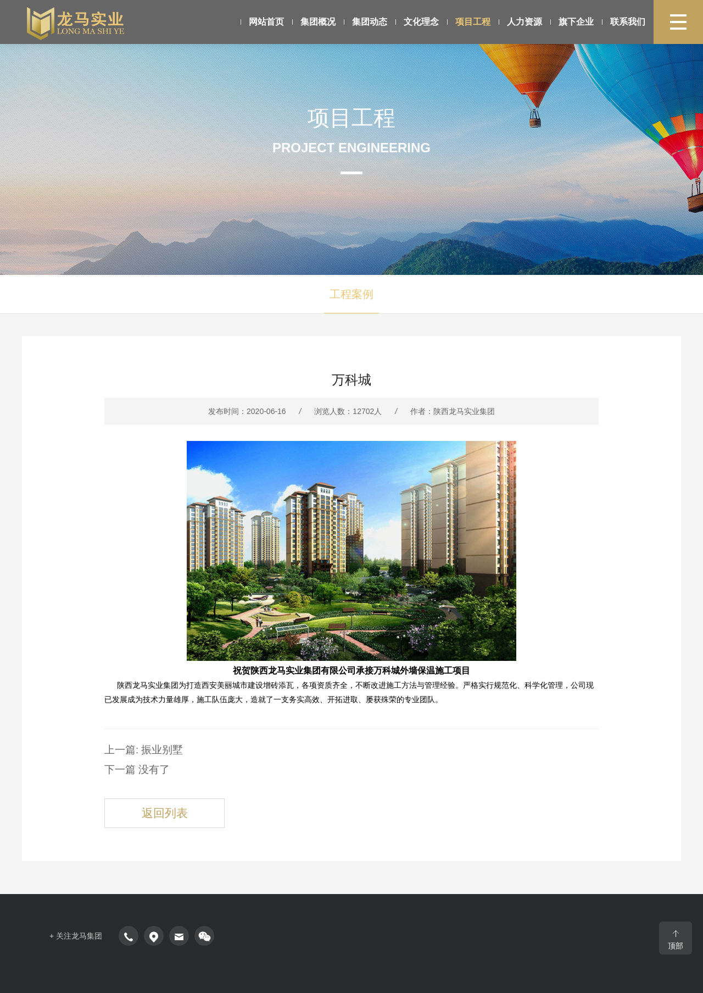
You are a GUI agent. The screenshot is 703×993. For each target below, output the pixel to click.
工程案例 (351, 294)
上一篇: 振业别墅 (133, 748)
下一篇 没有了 (128, 766)
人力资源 (495, 21)
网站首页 (263, 21)
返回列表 (154, 804)
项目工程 (450, 21)
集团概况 (312, 21)
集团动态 (359, 21)
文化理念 (406, 21)
